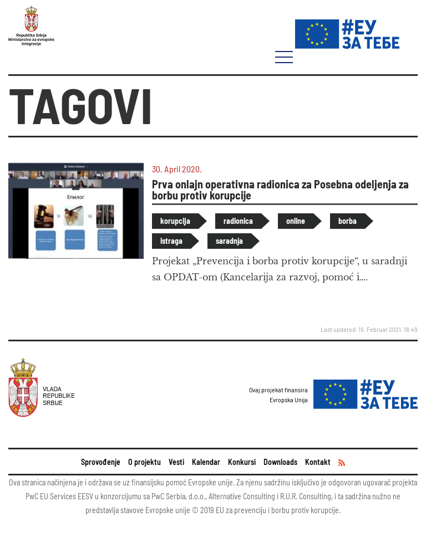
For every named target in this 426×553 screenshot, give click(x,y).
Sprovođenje (100, 462)
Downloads (280, 462)
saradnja (229, 240)
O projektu (144, 462)
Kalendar (206, 462)
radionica (238, 221)
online (295, 221)
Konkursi (242, 462)
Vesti (176, 462)
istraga (171, 240)
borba (347, 221)
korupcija (175, 221)
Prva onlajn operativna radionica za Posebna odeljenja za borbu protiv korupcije (280, 189)
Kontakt (318, 462)
